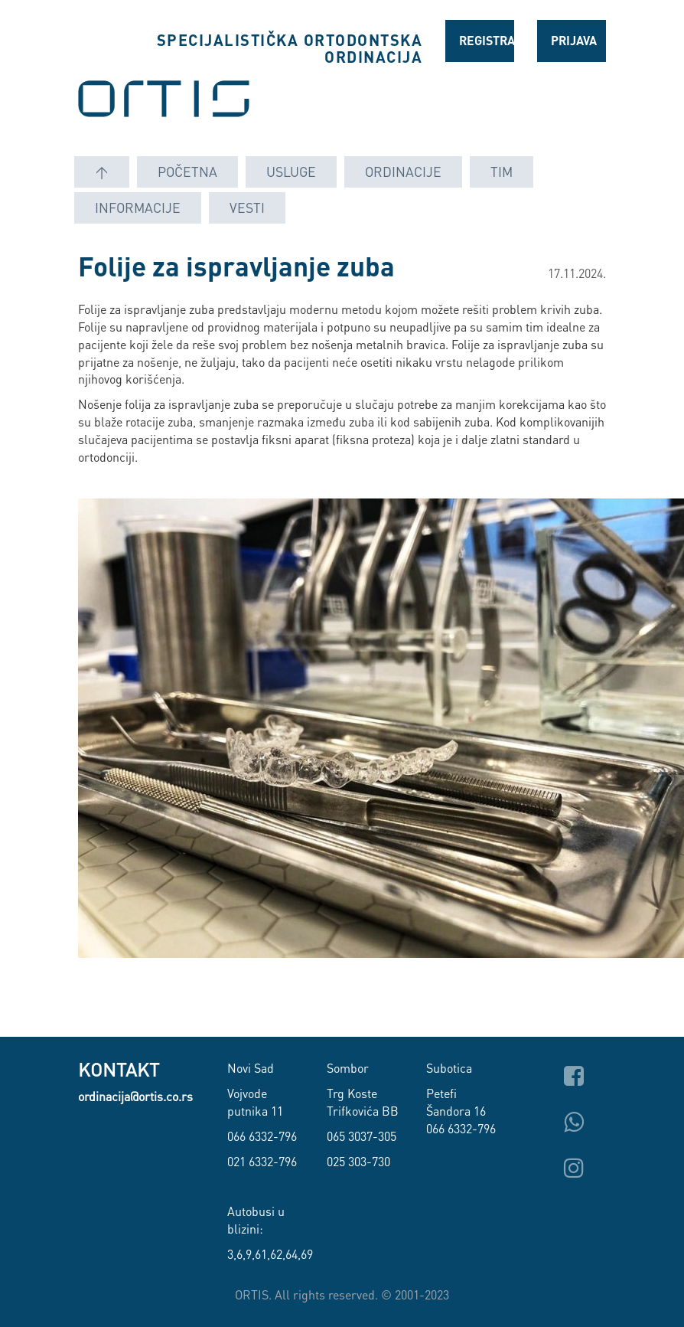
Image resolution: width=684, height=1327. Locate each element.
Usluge (291, 171)
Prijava (574, 40)
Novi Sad (250, 1068)
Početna (187, 171)
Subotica (449, 1068)
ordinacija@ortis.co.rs (135, 1096)
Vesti (247, 207)
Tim (501, 171)
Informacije (138, 207)
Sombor (348, 1068)
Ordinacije (403, 171)
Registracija (486, 40)
